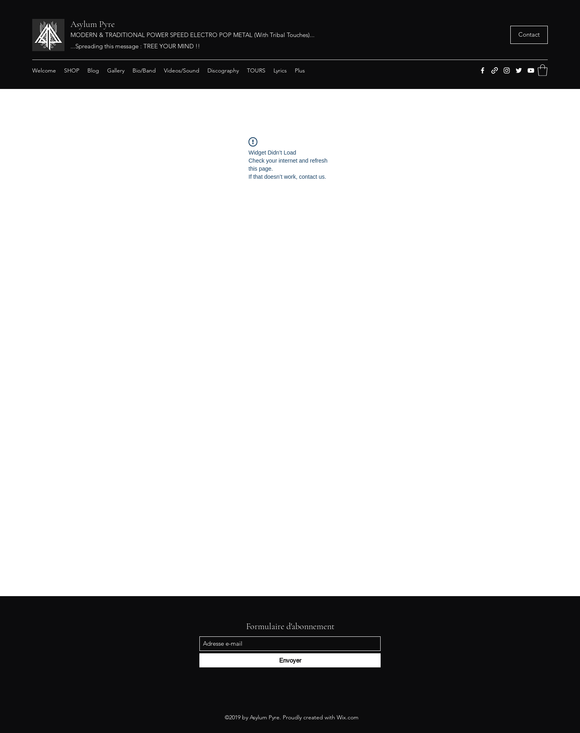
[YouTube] (531, 70)
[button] (529, 35)
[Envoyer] (290, 660)
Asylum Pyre (92, 24)
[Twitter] (519, 70)
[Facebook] (482, 70)
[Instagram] (507, 70)
